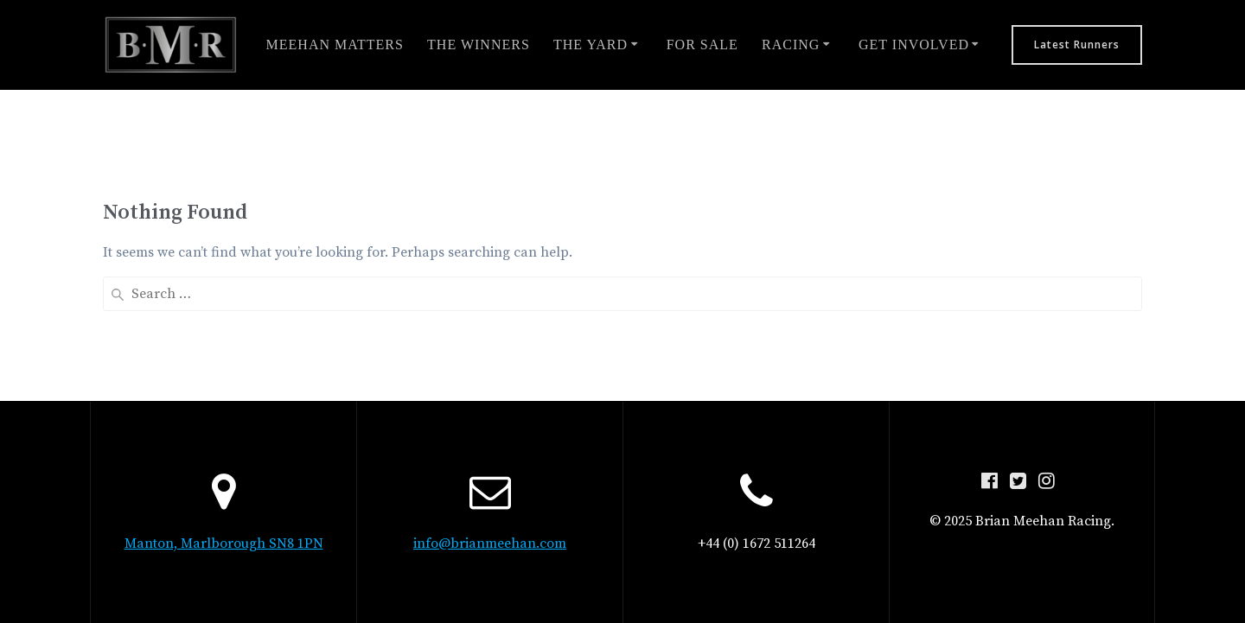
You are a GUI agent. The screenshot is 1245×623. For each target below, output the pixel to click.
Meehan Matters (335, 45)
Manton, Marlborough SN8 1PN (223, 543)
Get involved (914, 45)
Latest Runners (1077, 44)
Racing (791, 45)
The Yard (590, 45)
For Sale (702, 45)
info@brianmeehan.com (489, 543)
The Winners (478, 45)
